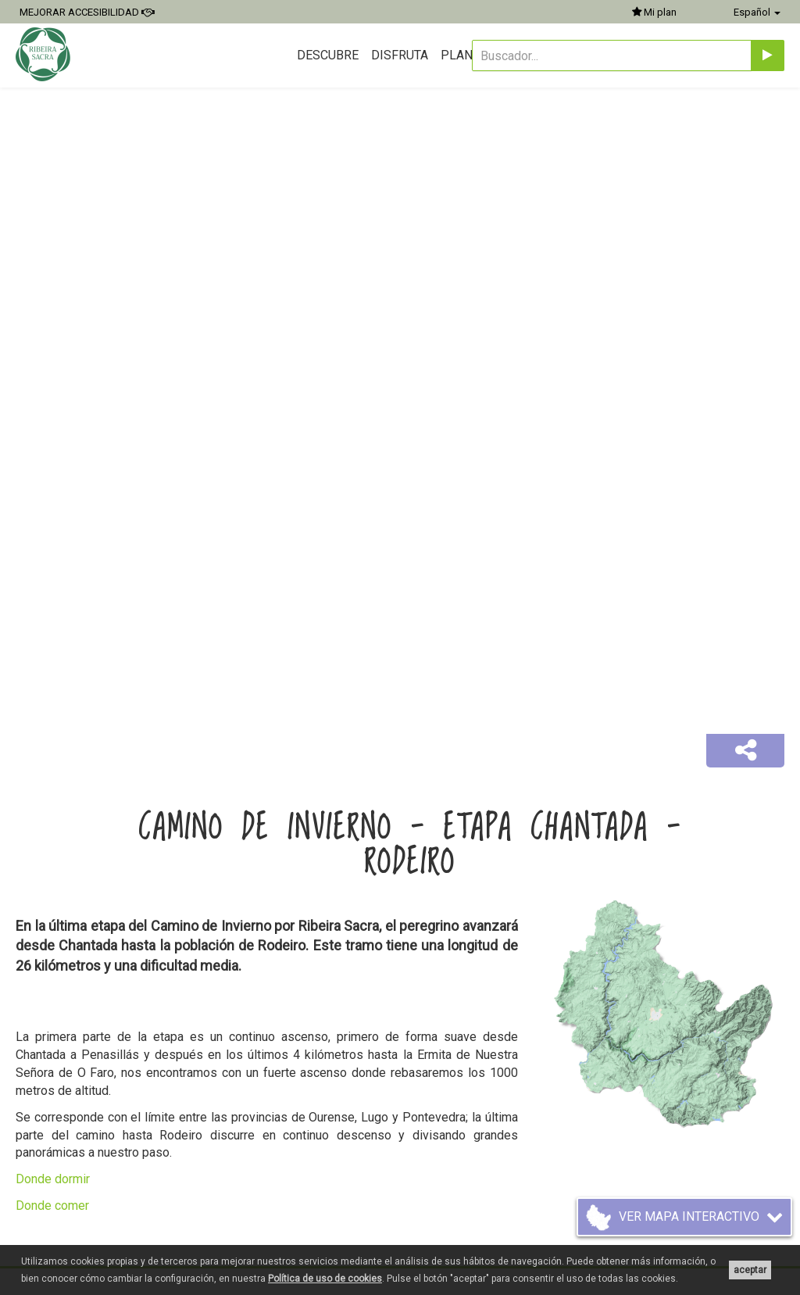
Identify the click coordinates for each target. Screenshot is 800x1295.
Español (757, 12)
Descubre (328, 55)
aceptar (750, 1270)
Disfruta (399, 55)
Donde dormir (53, 1179)
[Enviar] (767, 55)
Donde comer (52, 1205)
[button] (745, 751)
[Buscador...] (612, 55)
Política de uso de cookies (325, 1278)
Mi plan (654, 12)
